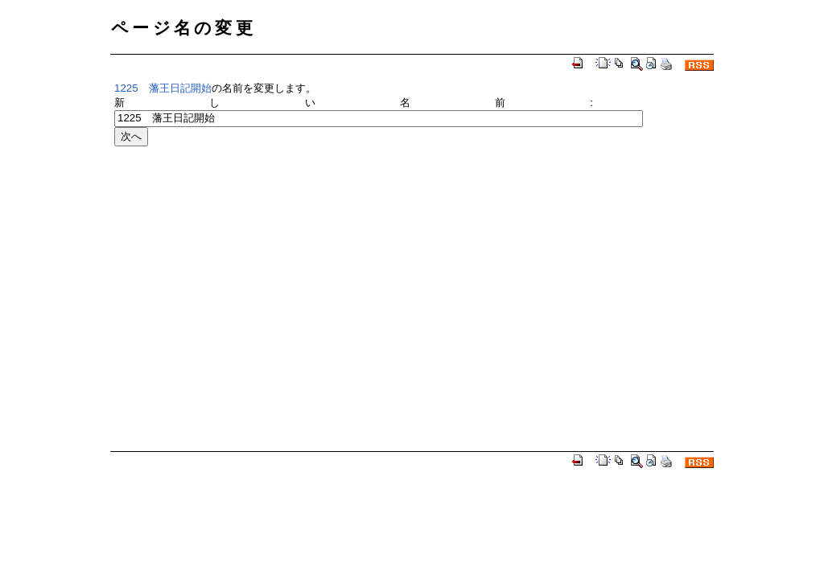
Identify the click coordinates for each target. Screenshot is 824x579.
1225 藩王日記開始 (163, 88)
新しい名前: (353, 102)
